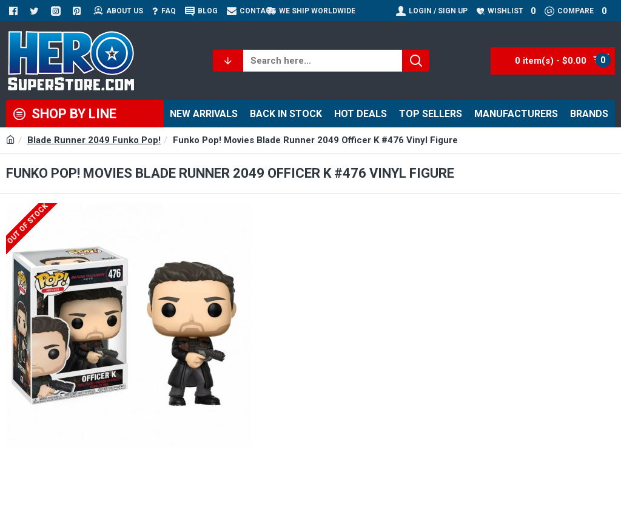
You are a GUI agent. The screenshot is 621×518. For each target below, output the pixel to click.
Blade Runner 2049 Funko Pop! (94, 140)
